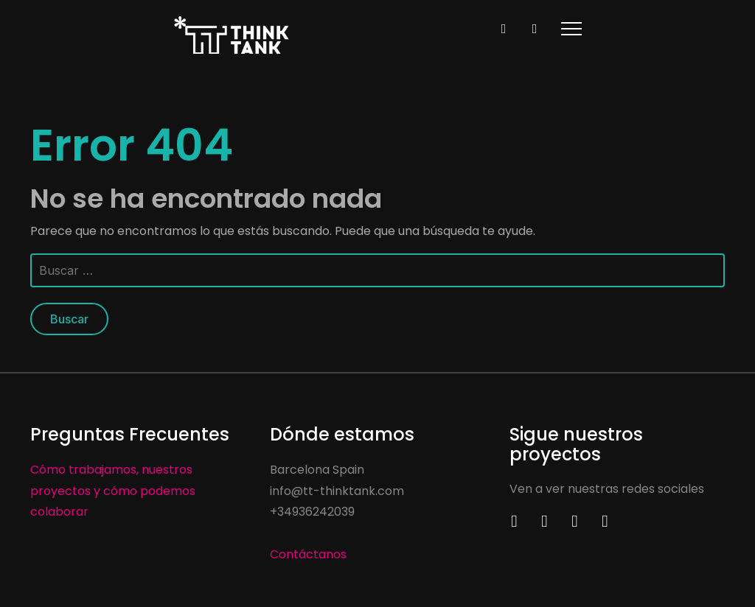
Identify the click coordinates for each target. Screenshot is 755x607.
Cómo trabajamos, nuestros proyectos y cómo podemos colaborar (112, 491)
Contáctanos (308, 554)
